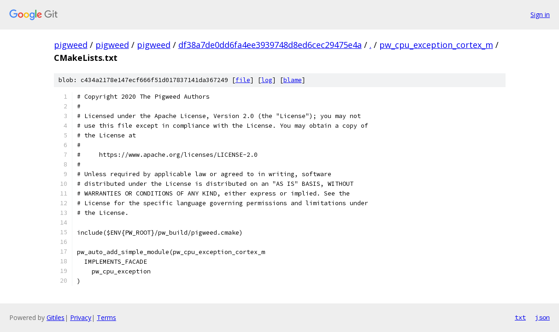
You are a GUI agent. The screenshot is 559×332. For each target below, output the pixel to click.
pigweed (71, 44)
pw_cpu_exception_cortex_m (436, 44)
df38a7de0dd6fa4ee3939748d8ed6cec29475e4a (270, 44)
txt (520, 317)
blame (292, 80)
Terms (106, 317)
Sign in (540, 14)
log (266, 80)
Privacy (80, 317)
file (242, 80)
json (542, 317)
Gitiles (56, 317)
